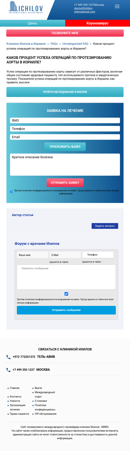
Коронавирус (97, 23)
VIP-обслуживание (45, 413)
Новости (15, 400)
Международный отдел (45, 394)
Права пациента (19, 413)
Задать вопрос (105, 226)
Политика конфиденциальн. (45, 407)
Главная (14, 388)
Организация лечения (17, 407)
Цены (32, 23)
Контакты (15, 396)
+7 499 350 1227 (89, 4)
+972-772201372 (34, 357)
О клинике (41, 400)
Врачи (38, 388)
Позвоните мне (65, 33)
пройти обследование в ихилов (65, 92)
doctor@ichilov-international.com (84, 10)
